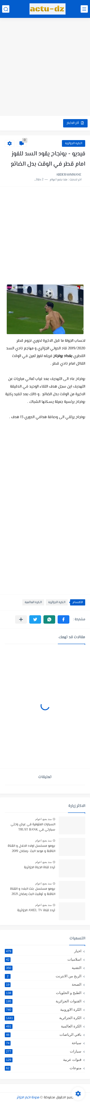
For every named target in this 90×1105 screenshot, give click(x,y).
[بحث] (5, 9)
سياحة (43, 1043)
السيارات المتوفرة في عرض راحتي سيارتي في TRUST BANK (33, 827)
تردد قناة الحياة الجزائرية (39, 867)
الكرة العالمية (33, 602)
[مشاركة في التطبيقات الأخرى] (21, 619)
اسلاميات (43, 959)
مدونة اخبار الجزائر (28, 1097)
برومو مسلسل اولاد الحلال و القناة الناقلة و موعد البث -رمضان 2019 (31, 848)
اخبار (43, 951)
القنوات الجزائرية (43, 1001)
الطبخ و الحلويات (43, 993)
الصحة (43, 984)
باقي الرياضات (43, 1034)
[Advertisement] (45, 67)
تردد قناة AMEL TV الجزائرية (36, 910)
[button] (63, 619)
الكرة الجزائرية (73, 143)
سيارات (43, 1051)
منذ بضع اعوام (43, 819)
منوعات (43, 1068)
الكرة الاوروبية (43, 1009)
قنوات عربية (43, 1060)
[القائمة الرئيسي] (84, 9)
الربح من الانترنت (43, 976)
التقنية (43, 968)
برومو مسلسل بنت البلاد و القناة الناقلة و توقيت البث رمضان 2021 (32, 891)
